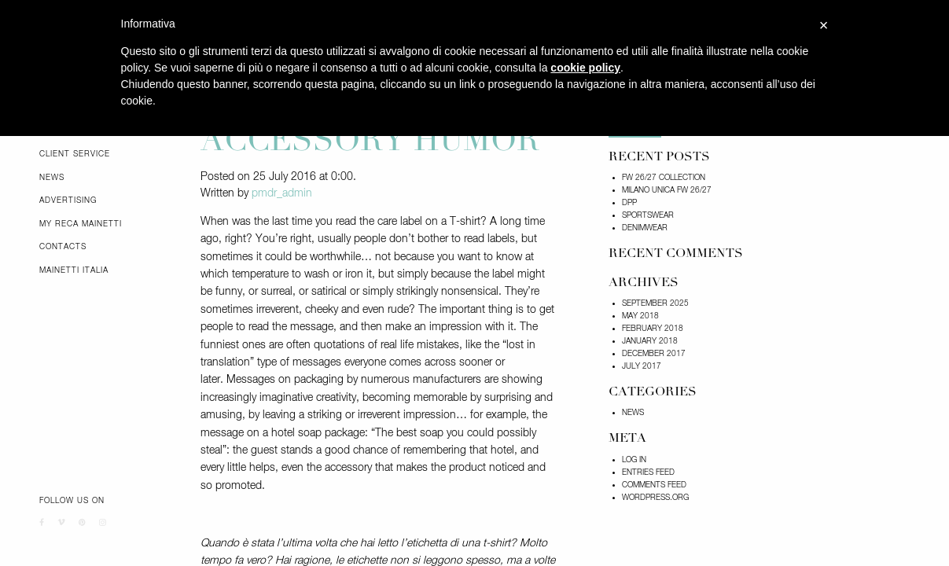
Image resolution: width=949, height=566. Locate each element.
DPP (629, 203)
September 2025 (655, 303)
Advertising (68, 200)
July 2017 (641, 366)
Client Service (74, 154)
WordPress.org (655, 498)
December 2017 (654, 354)
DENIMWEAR (645, 228)
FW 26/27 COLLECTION (663, 178)
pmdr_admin (282, 193)
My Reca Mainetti (80, 224)
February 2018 (652, 329)
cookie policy (585, 67)
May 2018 (640, 316)
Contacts (62, 247)
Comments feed (654, 485)
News (51, 178)
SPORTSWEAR (648, 215)
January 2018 (650, 341)
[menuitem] (108, 154)
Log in (634, 460)
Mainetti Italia (74, 270)
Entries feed (648, 472)
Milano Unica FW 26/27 (667, 190)
